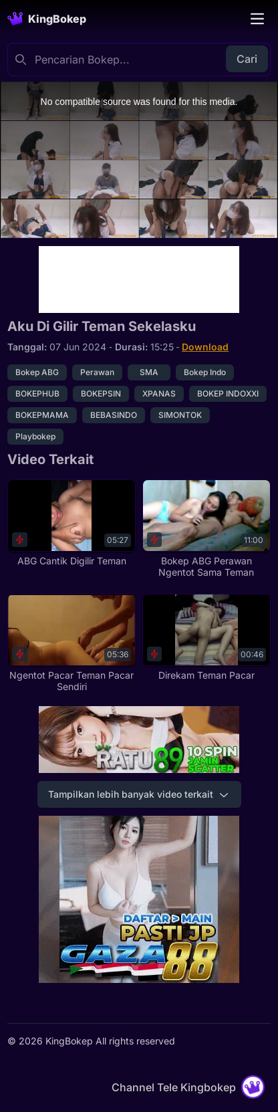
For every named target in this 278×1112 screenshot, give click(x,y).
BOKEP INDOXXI (228, 393)
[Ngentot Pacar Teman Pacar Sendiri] (71, 643)
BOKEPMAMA (42, 415)
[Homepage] (46, 19)
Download (205, 346)
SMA (149, 372)
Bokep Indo (205, 372)
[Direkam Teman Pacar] (206, 637)
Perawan (97, 372)
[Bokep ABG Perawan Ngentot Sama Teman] (206, 528)
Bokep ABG (37, 372)
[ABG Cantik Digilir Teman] (71, 523)
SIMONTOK (180, 415)
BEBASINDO (113, 415)
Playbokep (35, 436)
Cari (247, 59)
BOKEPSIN (101, 393)
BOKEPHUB (37, 393)
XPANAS (159, 393)
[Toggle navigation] (257, 18)
